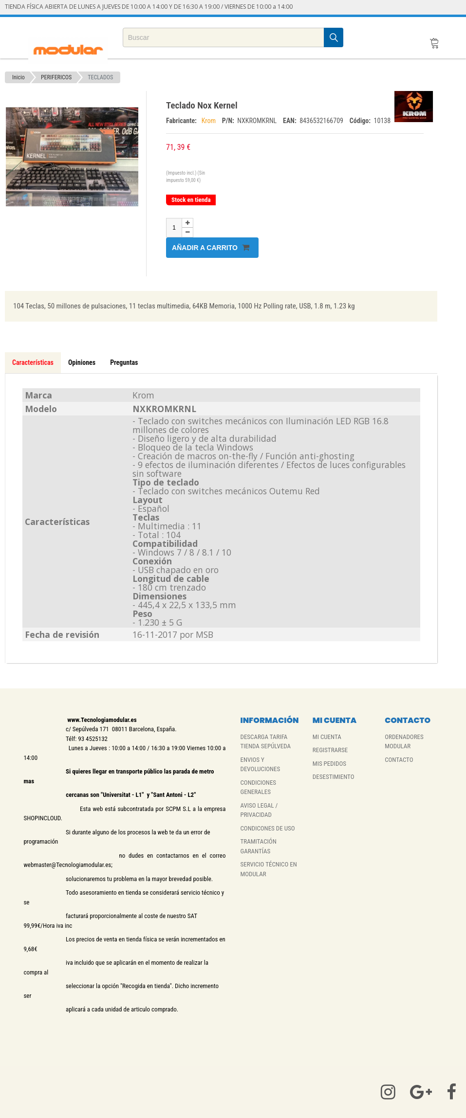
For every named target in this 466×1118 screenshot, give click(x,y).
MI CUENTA (327, 736)
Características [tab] (33, 362)
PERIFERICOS (56, 77)
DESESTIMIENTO (333, 776)
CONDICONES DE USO (267, 828)
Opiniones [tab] (81, 362)
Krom (210, 121)
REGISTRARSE (330, 750)
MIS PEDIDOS (329, 763)
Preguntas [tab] (124, 362)
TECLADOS (100, 77)
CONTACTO (399, 759)
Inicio (18, 77)
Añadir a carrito (210, 247)
